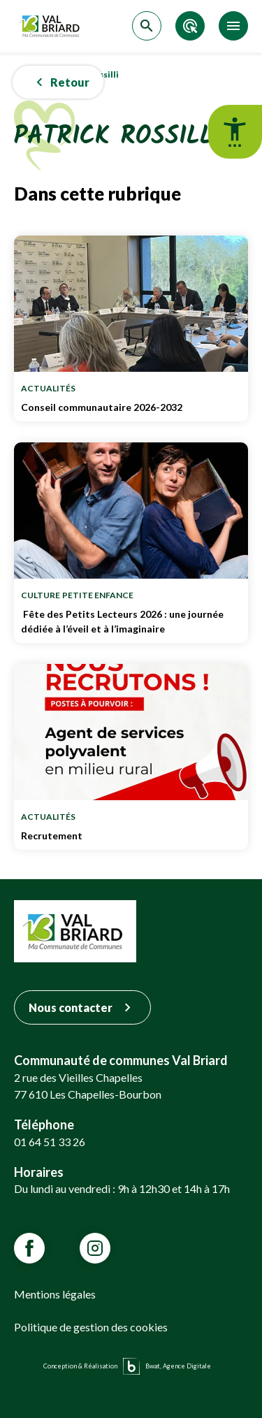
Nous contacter (82, 1007)
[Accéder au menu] (233, 26)
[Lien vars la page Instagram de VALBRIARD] (95, 1248)
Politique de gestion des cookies (91, 1326)
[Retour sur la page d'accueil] (51, 26)
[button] (58, 82)
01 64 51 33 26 (49, 1141)
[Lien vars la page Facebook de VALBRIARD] (29, 1248)
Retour (60, 82)
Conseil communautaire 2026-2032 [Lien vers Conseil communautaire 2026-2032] (131, 407)
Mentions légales (55, 1294)
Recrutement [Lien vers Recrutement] (131, 835)
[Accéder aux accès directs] (190, 26)
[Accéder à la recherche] (146, 26)
